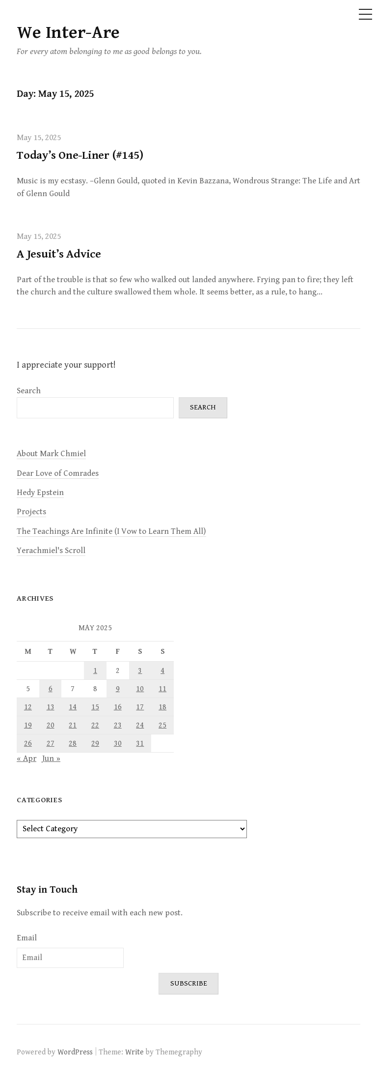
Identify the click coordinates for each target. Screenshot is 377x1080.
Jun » (51, 758)
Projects (31, 512)
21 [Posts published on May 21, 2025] (73, 725)
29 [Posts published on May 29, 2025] (95, 743)
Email (27, 938)
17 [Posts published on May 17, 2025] (140, 706)
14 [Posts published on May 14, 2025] (73, 706)
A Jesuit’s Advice (59, 254)
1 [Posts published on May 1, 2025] (95, 670)
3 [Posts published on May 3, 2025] (140, 670)
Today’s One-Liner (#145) (80, 155)
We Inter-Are (68, 33)
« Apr (26, 758)
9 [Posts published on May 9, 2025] (118, 688)
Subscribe (188, 983)
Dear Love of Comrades (58, 473)
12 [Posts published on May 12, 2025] (28, 706)
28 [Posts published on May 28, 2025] (73, 743)
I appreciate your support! (66, 365)
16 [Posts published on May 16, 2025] (118, 706)
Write (134, 1052)
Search (29, 391)
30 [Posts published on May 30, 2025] (118, 743)
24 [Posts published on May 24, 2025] (140, 725)
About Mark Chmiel (51, 454)
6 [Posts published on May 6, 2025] (51, 688)
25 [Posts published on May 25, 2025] (162, 725)
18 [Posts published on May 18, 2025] (162, 706)
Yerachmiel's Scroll (51, 550)
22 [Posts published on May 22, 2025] (95, 725)
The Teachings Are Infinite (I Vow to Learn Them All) (111, 531)
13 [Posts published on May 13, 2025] (50, 706)
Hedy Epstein (40, 492)
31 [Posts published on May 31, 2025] (140, 743)
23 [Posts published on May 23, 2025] (118, 725)
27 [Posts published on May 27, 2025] (50, 743)
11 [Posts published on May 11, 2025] (162, 688)
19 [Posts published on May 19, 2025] (28, 725)
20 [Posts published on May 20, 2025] (50, 725)
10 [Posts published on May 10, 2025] (140, 688)
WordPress (75, 1052)
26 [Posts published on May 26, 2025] (28, 743)
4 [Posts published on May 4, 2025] (162, 670)
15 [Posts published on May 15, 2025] (95, 706)
